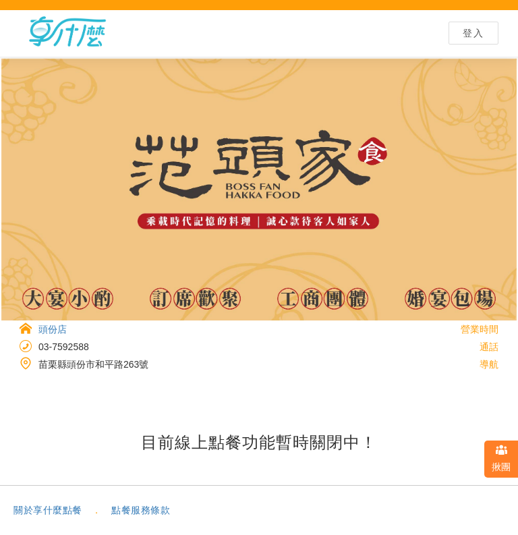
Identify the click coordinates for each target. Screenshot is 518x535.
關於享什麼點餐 (47, 510)
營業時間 (479, 329)
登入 (473, 33)
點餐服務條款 (140, 510)
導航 (489, 364)
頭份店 (52, 329)
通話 (489, 346)
